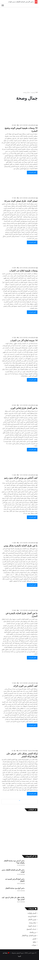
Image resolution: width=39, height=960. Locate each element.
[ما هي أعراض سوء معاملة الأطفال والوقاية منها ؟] (31, 864)
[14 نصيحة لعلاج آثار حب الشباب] (19, 325)
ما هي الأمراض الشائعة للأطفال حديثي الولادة (21, 2)
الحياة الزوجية (32, 916)
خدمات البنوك (32, 926)
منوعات (34, 945)
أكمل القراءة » (32, 172)
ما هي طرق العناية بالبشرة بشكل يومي (20, 545)
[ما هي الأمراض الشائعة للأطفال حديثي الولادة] (31, 873)
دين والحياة (33, 932)
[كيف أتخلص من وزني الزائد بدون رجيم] (19, 463)
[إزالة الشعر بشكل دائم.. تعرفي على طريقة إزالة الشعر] (19, 739)
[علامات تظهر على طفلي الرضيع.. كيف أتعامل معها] (31, 900)
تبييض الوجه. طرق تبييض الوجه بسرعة (20, 201)
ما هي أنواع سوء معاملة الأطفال (14, 888)
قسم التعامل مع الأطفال (29, 935)
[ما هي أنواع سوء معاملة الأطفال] (31, 891)
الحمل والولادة (32, 913)
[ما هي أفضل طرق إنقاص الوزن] (19, 393)
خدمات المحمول (31, 929)
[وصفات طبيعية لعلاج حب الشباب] (19, 256)
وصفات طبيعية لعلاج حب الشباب (23, 270)
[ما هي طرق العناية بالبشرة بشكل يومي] (19, 531)
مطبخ (34, 942)
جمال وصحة (32, 923)
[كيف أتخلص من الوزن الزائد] (19, 671)
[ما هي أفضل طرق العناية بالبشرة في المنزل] (19, 598)
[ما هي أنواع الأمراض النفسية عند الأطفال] (31, 882)
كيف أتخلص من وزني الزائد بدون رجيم (20, 478)
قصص (34, 939)
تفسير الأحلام (32, 919)
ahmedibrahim (32, 125)
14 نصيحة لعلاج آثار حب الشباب (23, 340)
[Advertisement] (19, 28)
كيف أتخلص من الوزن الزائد (25, 686)
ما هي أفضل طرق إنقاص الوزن (23, 408)
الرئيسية (34, 92)
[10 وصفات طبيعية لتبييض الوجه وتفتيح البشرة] (19, 113)
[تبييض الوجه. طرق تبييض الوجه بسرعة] (19, 186)
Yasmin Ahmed (32, 750)
